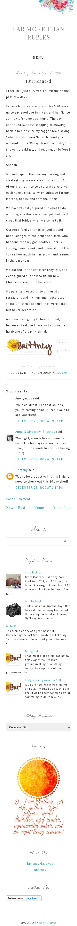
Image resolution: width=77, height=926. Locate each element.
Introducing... (34, 572)
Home (39, 507)
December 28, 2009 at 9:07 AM (39, 421)
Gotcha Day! (33, 601)
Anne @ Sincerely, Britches (35, 432)
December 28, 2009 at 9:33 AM (39, 459)
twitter (26, 366)
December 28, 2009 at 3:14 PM (39, 488)
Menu (38, 57)
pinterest (47, 366)
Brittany (21, 470)
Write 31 (11, 626)
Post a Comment (18, 499)
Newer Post (15, 507)
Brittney (40, 870)
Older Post (62, 507)
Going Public (33, 651)
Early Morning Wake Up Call (43, 680)
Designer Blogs (47, 922)
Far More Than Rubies (38, 33)
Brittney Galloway (40, 864)
